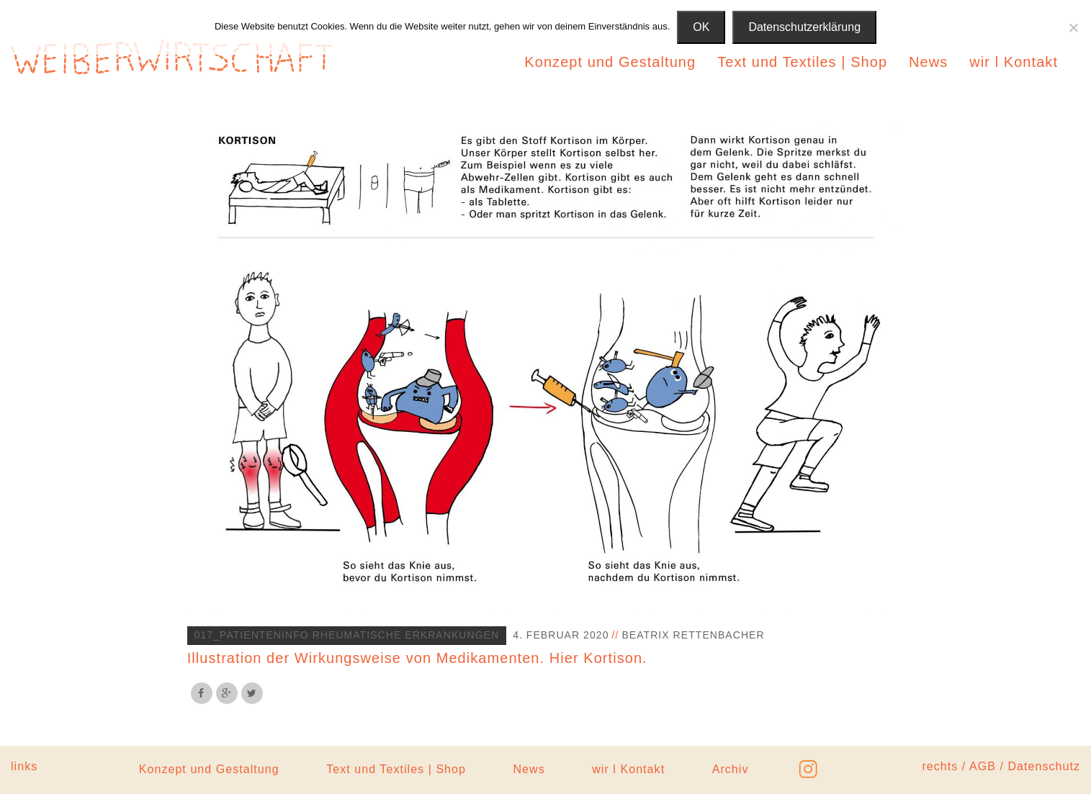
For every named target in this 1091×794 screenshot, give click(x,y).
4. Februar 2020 (561, 635)
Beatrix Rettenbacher (692, 635)
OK (701, 27)
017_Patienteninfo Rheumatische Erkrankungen (347, 635)
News (928, 62)
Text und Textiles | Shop (802, 62)
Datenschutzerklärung (804, 27)
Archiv (730, 769)
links (24, 766)
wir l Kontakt (1013, 62)
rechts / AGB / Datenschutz (1001, 766)
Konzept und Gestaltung (610, 62)
